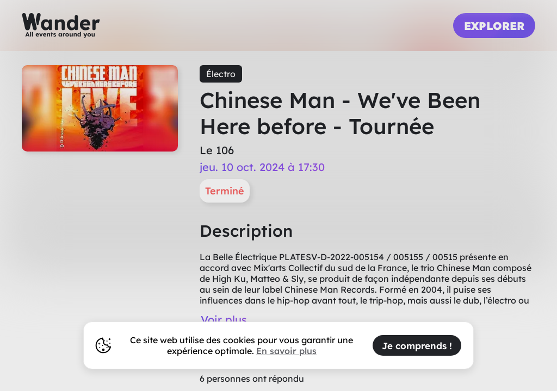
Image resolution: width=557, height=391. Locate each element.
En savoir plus (286, 350)
